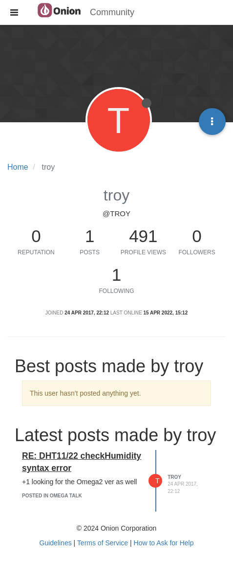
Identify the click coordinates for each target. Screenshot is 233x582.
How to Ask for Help (164, 543)
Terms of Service (102, 543)
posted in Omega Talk (52, 495)
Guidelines (56, 543)
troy (174, 477)
